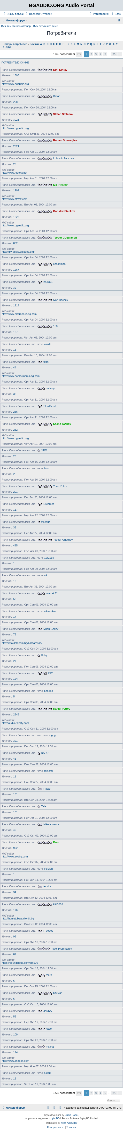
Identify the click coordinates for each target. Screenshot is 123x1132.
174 (15, 1052)
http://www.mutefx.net (14, 172)
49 (14, 830)
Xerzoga (49, 557)
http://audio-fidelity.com (15, 723)
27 (14, 661)
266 (15, 411)
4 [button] (100, 54)
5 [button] (105, 54)
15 (14, 349)
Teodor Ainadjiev (63, 539)
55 (14, 1016)
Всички (34, 44)
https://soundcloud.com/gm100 (20, 962)
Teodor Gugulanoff (65, 237)
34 (14, 892)
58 (14, 598)
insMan (48, 868)
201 (15, 491)
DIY (50, 673)
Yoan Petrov (60, 486)
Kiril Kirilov (60, 69)
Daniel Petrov (61, 708)
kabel (49, 1028)
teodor (47, 886)
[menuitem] (38, 14)
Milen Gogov (51, 628)
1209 (16, 190)
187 (15, 331)
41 (14, 758)
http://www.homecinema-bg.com (21, 375)
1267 (16, 269)
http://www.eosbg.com (15, 856)
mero (49, 974)
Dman (56, 96)
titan (46, 361)
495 (15, 545)
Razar (47, 788)
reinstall (48, 770)
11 (14, 776)
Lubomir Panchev (63, 158)
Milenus (45, 521)
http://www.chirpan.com (15, 1060)
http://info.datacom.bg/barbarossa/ (22, 643)
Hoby (44, 655)
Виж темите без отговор (16, 26)
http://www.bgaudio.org (15, 83)
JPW (44, 450)
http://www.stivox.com (14, 198)
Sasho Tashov (62, 423)
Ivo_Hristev (60, 184)
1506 (16, 75)
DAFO (45, 752)
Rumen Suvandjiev (65, 140)
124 (15, 678)
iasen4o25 (52, 593)
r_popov (48, 930)
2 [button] (91, 54)
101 (15, 812)
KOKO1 (48, 281)
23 (14, 456)
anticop (50, 388)
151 (15, 794)
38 (14, 393)
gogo (54, 735)
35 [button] (114, 54)
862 (15, 243)
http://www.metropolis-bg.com (19, 313)
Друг (8, 47)
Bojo (56, 842)
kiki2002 (58, 904)
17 (14, 616)
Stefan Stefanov (63, 114)
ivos (46, 468)
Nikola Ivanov (52, 824)
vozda (47, 344)
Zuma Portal (71, 1115)
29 (14, 164)
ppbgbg (48, 690)
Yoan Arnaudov (69, 1123)
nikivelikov (50, 611)
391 (15, 740)
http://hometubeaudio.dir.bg (18, 918)
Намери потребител (15, 44)
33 (14, 527)
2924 (16, 146)
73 (14, 634)
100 (55, 326)
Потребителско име (15, 62)
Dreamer (49, 503)
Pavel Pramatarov (61, 948)
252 (15, 429)
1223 (16, 216)
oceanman (59, 263)
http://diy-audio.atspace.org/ (18, 251)
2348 (16, 714)
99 (14, 936)
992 (15, 848)
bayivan (57, 992)
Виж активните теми (45, 26)
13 (14, 580)
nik (45, 575)
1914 (16, 305)
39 (14, 287)
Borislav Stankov (64, 211)
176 (15, 910)
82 (14, 954)
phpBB (55, 1118)
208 (15, 101)
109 (15, 1034)
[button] (79, 54)
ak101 (47, 1072)
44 (14, 367)
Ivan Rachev (60, 299)
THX (43, 806)
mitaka (50, 1046)
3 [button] (96, 54)
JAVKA (48, 1010)
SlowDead (50, 406)
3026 (16, 119)
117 (15, 509)
